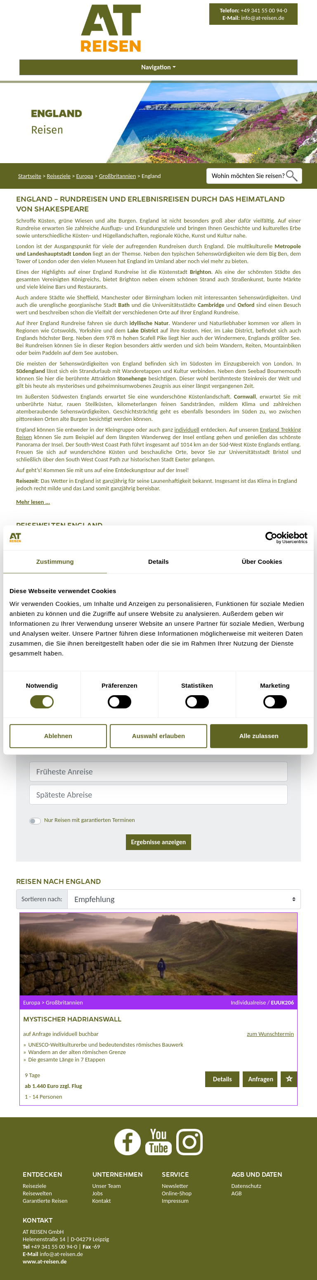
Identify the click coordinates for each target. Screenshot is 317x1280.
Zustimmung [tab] (55, 561)
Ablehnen (58, 735)
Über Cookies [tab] (262, 561)
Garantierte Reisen (45, 1200)
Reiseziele (59, 176)
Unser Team (106, 1186)
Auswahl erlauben (158, 735)
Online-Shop (177, 1193)
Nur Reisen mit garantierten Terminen (89, 820)
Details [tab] (158, 561)
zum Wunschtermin (270, 1034)
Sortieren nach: (41, 899)
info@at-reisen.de (262, 17)
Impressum (175, 1200)
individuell (187, 429)
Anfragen (260, 1079)
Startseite (29, 176)
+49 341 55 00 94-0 (264, 10)
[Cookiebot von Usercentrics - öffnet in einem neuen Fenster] (271, 538)
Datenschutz (246, 1186)
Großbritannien (117, 176)
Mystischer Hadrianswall (72, 1018)
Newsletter (175, 1186)
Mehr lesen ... (33, 502)
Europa (84, 176)
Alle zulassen (259, 735)
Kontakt (101, 1200)
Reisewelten (37, 1193)
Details (222, 1079)
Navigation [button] (155, 67)
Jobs (97, 1193)
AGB (237, 1193)
